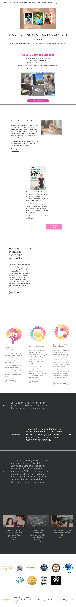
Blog (10, 2)
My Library (16, 2)
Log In (50, 2)
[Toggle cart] (56, 3)
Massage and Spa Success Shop (30, 2)
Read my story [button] (14, 293)
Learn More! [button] (38, 101)
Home (5, 2)
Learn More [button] (15, 150)
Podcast (44, 2)
